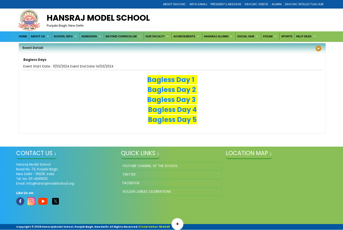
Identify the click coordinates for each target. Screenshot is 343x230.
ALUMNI (277, 4)
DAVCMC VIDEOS (256, 4)
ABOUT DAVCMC (174, 4)
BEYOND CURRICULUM (121, 36)
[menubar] (168, 36)
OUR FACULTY (155, 36)
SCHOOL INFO (63, 36)
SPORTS (287, 36)
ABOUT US (38, 36)
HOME (23, 36)
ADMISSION (89, 36)
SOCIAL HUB (245, 36)
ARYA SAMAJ (198, 4)
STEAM (267, 36)
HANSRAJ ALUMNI (216, 36)
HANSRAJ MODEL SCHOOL (98, 18)
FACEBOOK (131, 183)
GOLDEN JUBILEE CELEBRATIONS (146, 191)
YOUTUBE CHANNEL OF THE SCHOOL (150, 166)
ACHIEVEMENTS (184, 36)
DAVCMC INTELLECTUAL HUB (304, 4)
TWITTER (129, 174)
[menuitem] (23, 36)
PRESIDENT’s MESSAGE (226, 4)
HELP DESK (304, 36)
